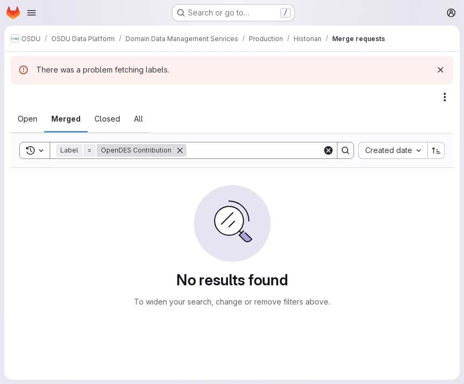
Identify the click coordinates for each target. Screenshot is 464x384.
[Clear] (328, 150)
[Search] (254, 150)
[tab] (27, 119)
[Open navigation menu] (31, 12)
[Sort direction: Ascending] (436, 150)
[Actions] (444, 97)
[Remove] (180, 150)
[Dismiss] (440, 69)
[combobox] (392, 150)
